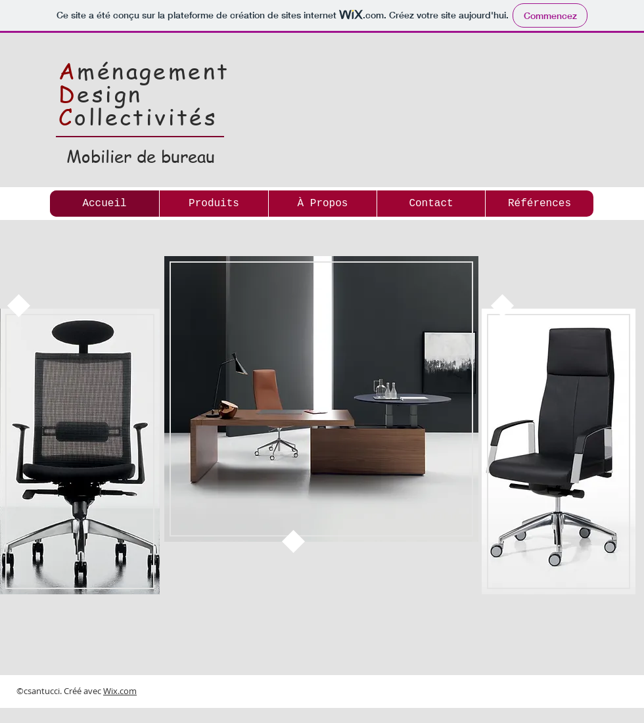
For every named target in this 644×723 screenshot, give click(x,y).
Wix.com (120, 691)
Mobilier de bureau (140, 156)
